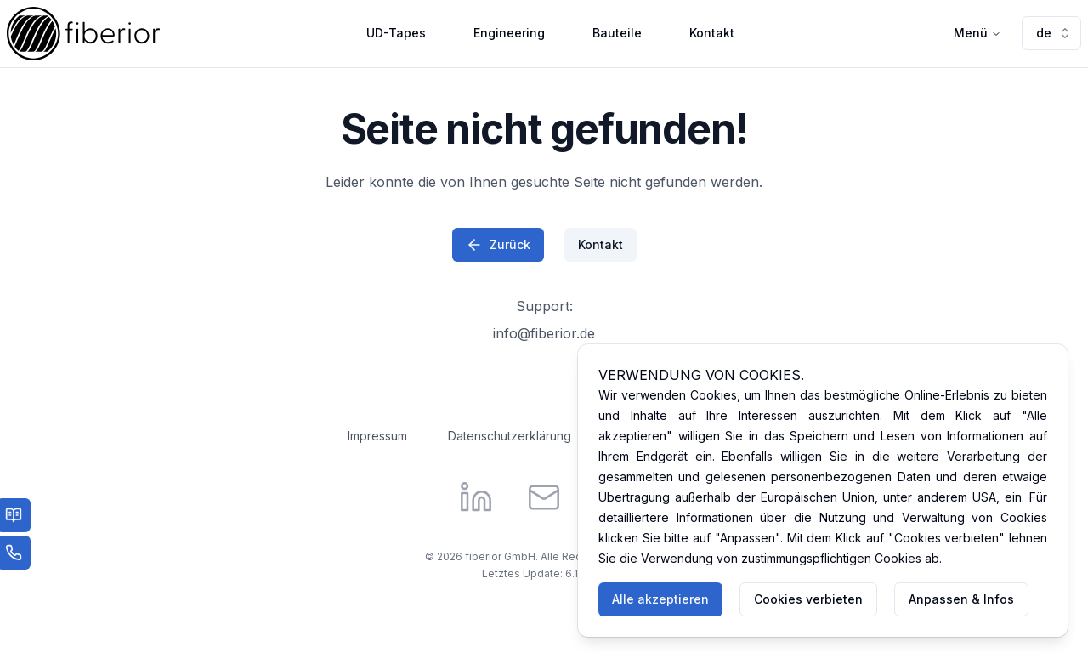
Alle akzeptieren (660, 599)
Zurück (498, 244)
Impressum (377, 435)
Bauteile (617, 33)
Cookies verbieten (808, 599)
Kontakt (711, 33)
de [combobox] (1054, 33)
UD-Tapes (396, 33)
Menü (977, 33)
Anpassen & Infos (961, 599)
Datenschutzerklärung (509, 435)
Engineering (509, 33)
